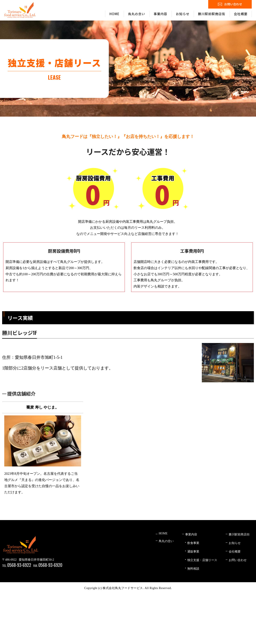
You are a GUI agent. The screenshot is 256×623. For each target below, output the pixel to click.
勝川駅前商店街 (239, 534)
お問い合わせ (233, 4)
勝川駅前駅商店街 (211, 14)
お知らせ (182, 14)
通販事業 (193, 551)
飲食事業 (193, 543)
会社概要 (240, 14)
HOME (114, 14)
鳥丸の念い (136, 14)
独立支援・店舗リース (202, 560)
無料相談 (193, 568)
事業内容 (160, 14)
